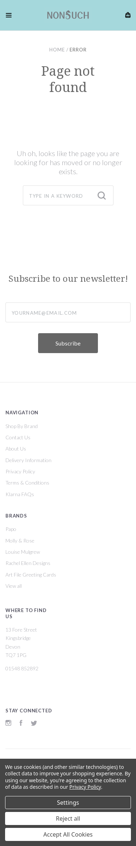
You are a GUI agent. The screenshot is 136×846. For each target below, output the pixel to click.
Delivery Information (28, 460)
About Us (15, 448)
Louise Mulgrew (22, 552)
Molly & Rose (19, 540)
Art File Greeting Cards (30, 574)
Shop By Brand (21, 426)
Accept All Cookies (68, 834)
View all (13, 586)
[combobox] (68, 195)
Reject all (68, 818)
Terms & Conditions (27, 482)
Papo (10, 529)
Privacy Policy (20, 471)
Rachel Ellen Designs (27, 563)
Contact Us (17, 437)
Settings (68, 803)
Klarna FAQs (19, 494)
